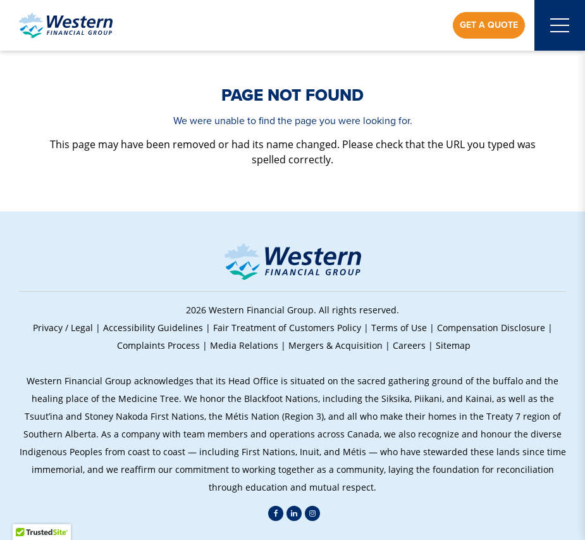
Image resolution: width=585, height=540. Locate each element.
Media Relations (244, 345)
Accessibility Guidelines (153, 328)
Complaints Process (158, 345)
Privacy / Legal (63, 328)
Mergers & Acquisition (335, 345)
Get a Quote (489, 25)
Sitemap (453, 345)
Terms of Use (399, 328)
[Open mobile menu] (559, 25)
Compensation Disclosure (491, 328)
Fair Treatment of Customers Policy (287, 328)
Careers (409, 345)
